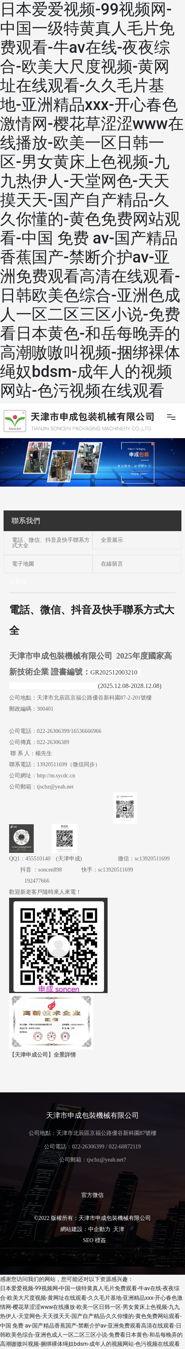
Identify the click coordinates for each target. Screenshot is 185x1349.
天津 (118, 1229)
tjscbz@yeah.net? (106, 1160)
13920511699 (52, 764)
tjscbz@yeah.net (55, 787)
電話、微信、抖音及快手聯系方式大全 (51, 543)
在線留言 (112, 564)
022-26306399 (53, 731)
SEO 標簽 (94, 1240)
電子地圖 (23, 564)
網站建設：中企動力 (85, 1229)
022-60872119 (125, 1147)
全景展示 (112, 540)
